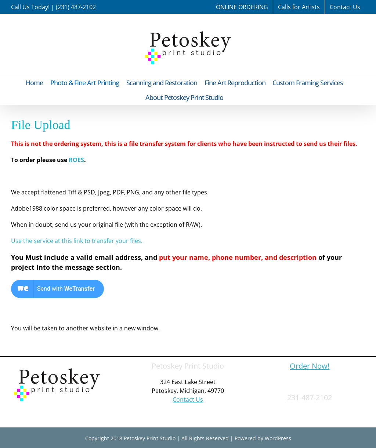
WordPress (278, 438)
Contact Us (188, 399)
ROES (76, 160)
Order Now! (309, 366)
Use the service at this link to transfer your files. (76, 241)
